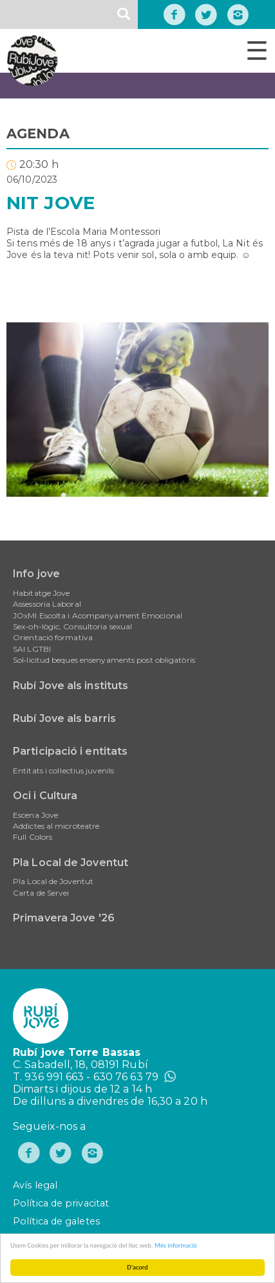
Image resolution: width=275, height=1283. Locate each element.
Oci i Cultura (45, 795)
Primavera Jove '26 (64, 918)
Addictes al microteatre (56, 826)
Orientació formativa (53, 637)
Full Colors (32, 837)
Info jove (36, 574)
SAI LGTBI (32, 649)
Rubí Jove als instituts (70, 685)
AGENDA (38, 133)
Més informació (176, 1245)
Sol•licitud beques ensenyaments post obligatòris (104, 660)
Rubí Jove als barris (64, 718)
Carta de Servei (41, 893)
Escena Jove (35, 815)
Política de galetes (56, 1221)
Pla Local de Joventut (70, 862)
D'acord (137, 1267)
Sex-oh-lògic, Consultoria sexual (72, 626)
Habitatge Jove (41, 593)
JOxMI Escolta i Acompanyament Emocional (97, 615)
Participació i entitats (70, 751)
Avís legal (35, 1185)
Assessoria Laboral (47, 604)
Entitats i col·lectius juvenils (63, 770)
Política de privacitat (61, 1203)
